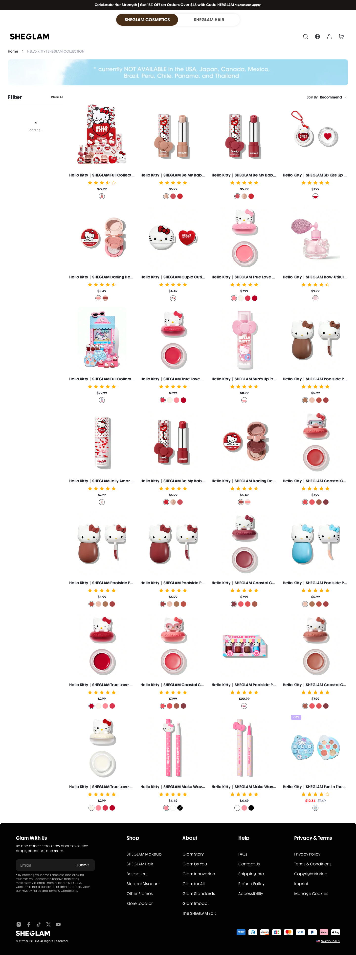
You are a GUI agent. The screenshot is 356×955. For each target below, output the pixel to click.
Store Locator (140, 903)
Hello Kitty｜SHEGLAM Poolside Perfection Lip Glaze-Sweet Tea (129, 583)
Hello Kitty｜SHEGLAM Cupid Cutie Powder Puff (184, 277)
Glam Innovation (198, 874)
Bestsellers (137, 874)
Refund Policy (251, 883)
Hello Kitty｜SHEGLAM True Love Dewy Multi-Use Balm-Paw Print (272, 277)
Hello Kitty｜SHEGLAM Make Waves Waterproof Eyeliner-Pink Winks (204, 786)
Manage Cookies (311, 893)
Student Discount (143, 883)
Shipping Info (251, 874)
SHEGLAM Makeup (144, 854)
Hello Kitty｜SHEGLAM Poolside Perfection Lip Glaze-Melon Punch (202, 583)
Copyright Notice (310, 874)
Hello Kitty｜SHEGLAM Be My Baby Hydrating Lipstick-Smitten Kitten (203, 175)
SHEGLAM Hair (140, 864)
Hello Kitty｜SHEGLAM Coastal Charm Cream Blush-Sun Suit (268, 583)
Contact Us (249, 864)
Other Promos (140, 893)
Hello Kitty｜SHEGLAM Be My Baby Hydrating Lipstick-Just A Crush (273, 175)
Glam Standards (198, 893)
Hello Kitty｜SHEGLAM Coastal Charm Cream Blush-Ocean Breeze (203, 684)
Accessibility (250, 893)
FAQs (242, 854)
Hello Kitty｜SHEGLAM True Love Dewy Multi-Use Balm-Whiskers (129, 786)
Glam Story (193, 854)
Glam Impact (195, 903)
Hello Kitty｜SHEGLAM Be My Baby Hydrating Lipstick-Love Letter (201, 481)
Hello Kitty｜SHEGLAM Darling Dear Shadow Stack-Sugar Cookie (130, 277)
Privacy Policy (31, 891)
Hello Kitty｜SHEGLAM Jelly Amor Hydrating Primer (116, 481)
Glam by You (194, 864)
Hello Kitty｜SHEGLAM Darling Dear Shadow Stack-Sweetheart (271, 481)
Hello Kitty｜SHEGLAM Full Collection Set (107, 175)
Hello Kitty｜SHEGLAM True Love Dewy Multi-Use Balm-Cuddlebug (131, 684)
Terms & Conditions (63, 891)
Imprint (301, 883)
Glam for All (193, 883)
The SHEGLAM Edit (199, 913)
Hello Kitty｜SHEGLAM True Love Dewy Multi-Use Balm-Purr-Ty (198, 379)
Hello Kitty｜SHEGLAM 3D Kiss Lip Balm (318, 175)
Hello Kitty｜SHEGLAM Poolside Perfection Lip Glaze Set (264, 684)
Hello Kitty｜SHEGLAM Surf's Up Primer (247, 379)
